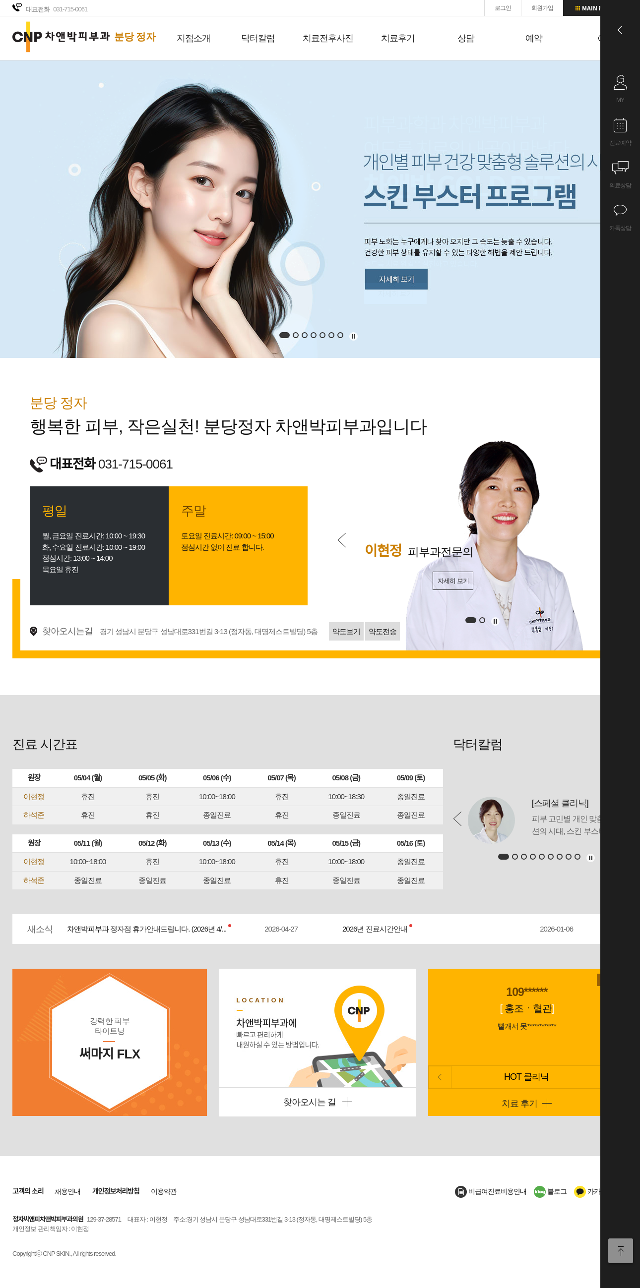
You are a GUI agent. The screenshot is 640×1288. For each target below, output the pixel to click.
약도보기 (346, 631)
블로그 (550, 1191)
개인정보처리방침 (115, 1191)
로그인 (503, 7)
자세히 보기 (453, 581)
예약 (533, 38)
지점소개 (193, 38)
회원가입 (542, 7)
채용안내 (67, 1191)
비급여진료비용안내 (490, 1191)
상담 (465, 38)
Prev (341, 540)
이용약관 (164, 1191)
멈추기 (354, 336)
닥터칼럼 (258, 38)
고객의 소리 (27, 1191)
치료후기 (398, 38)
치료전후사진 (328, 38)
